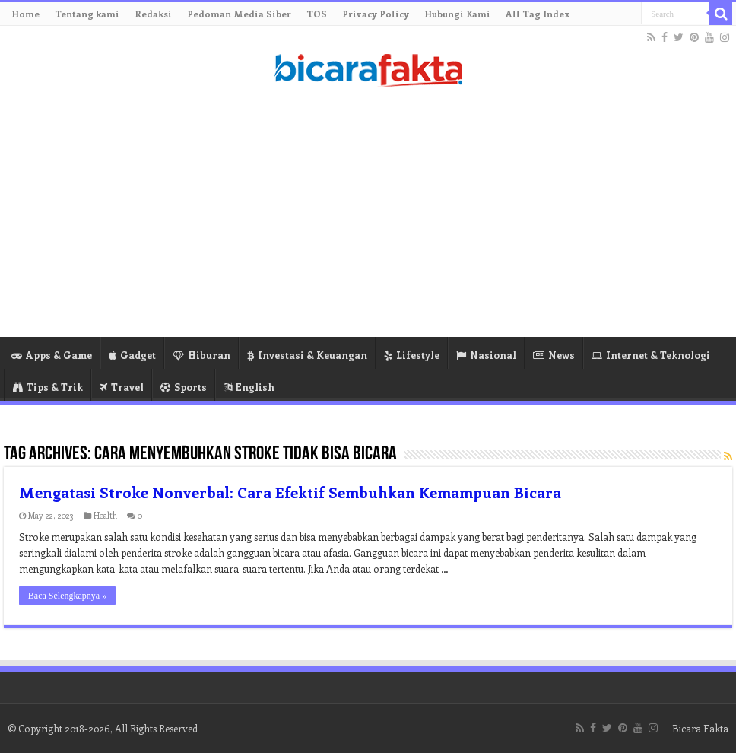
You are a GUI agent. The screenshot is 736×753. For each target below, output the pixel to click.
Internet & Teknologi (651, 354)
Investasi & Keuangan (307, 354)
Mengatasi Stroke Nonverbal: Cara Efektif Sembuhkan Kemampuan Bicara (290, 491)
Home (25, 14)
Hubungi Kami (457, 14)
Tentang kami (87, 14)
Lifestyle (411, 354)
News (554, 354)
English (249, 386)
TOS (316, 14)
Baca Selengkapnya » (67, 595)
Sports (183, 386)
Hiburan (201, 354)
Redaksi (153, 14)
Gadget (132, 354)
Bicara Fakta (700, 728)
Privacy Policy (375, 14)
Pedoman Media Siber (239, 14)
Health (105, 515)
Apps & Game (51, 354)
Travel (122, 386)
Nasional (486, 354)
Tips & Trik (48, 386)
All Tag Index (538, 14)
